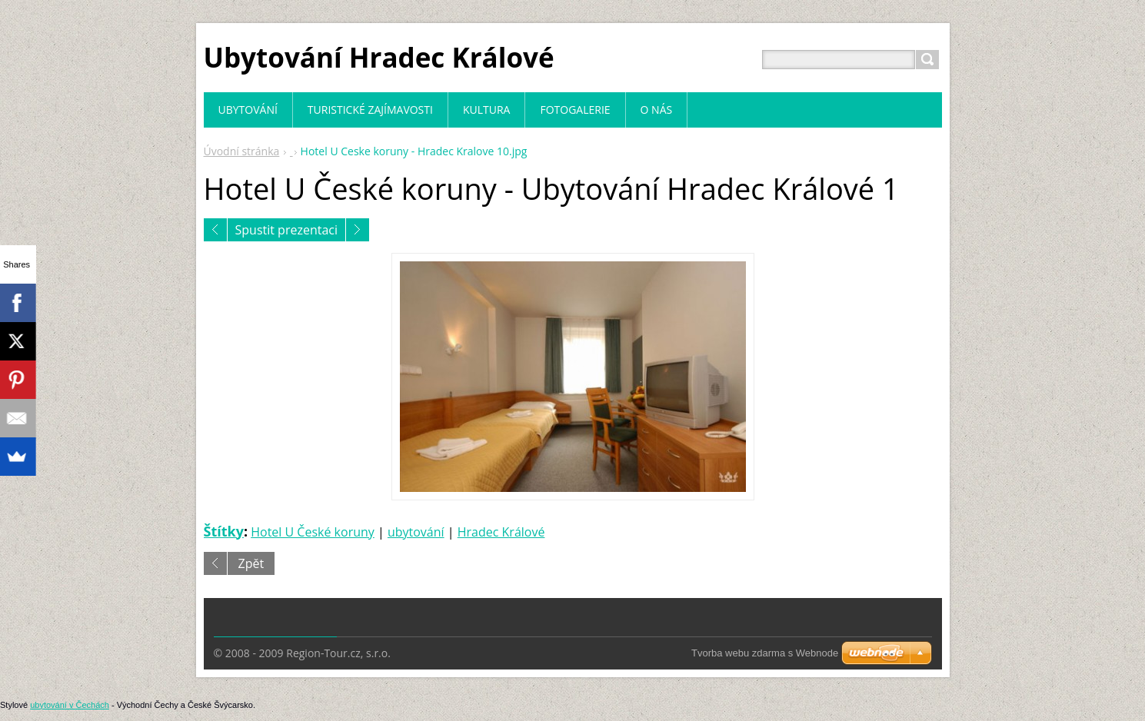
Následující (357, 229)
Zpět (251, 563)
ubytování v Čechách (69, 704)
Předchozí (215, 229)
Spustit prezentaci (286, 229)
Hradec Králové (501, 531)
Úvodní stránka (242, 151)
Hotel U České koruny (312, 531)
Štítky (224, 531)
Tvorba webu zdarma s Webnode (764, 653)
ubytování (416, 531)
